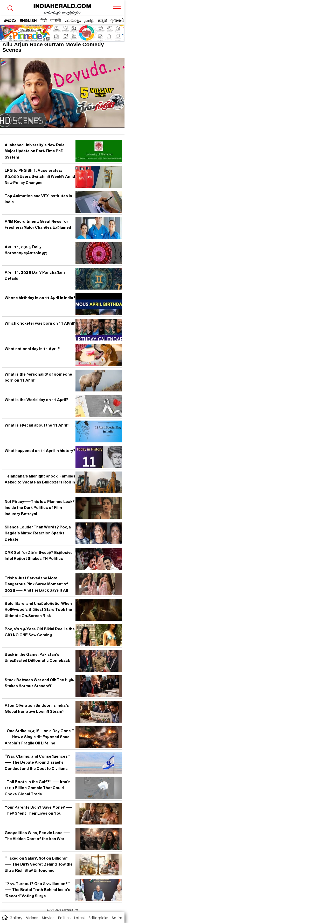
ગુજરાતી (117, 20)
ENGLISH (28, 20)
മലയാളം (73, 20)
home (4, 917)
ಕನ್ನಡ (102, 20)
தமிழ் (89, 20)
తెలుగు (10, 21)
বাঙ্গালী (55, 20)
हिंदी (43, 20)
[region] (41, 31)
